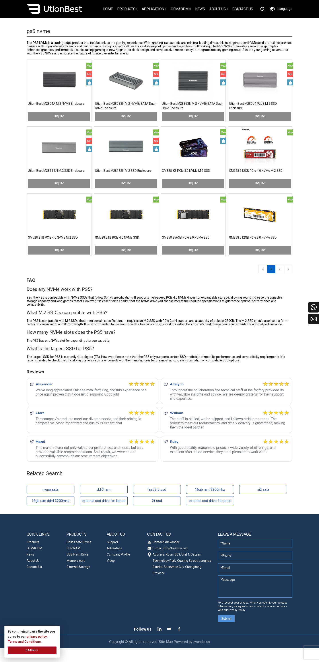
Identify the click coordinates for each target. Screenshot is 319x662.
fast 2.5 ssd (157, 503)
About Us (33, 574)
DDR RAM (73, 562)
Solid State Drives (79, 556)
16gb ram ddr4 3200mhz (50, 515)
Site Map (166, 655)
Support (112, 556)
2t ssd (157, 515)
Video (111, 574)
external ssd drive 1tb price (210, 515)
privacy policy (37, 636)
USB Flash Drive (77, 568)
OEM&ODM (34, 562)
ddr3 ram (104, 503)
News (30, 568)
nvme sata (50, 503)
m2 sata (263, 503)
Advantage (114, 562)
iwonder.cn (201, 655)
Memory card (76, 574)
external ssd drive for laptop (104, 515)
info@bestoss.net (175, 562)
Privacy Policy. (237, 623)
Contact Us (34, 580)
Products (33, 556)
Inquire (59, 121)
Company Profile (118, 568)
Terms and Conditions (24, 641)
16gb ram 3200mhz (210, 503)
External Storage (78, 580)
